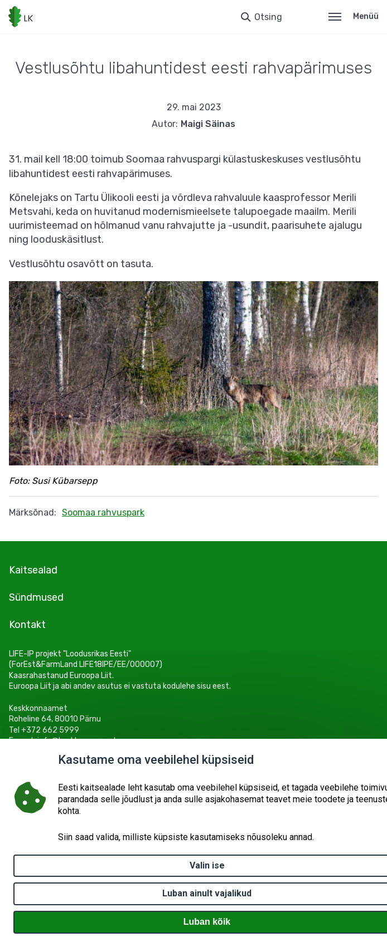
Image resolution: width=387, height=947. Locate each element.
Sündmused (36, 597)
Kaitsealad (33, 570)
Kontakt (27, 625)
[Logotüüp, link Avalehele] (20, 16)
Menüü (353, 16)
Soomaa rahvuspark (103, 512)
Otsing (268, 17)
